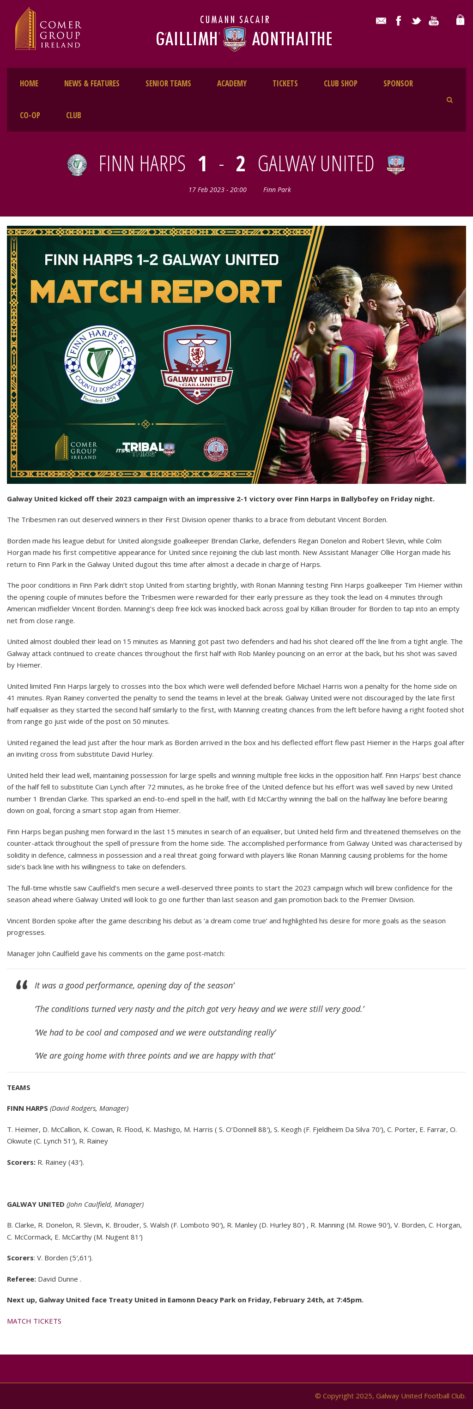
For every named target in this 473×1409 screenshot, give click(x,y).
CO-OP (30, 115)
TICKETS (285, 83)
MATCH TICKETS (34, 1320)
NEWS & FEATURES (92, 83)
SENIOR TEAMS (168, 83)
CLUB (73, 115)
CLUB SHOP (341, 83)
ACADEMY (232, 83)
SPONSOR (398, 83)
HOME (29, 83)
